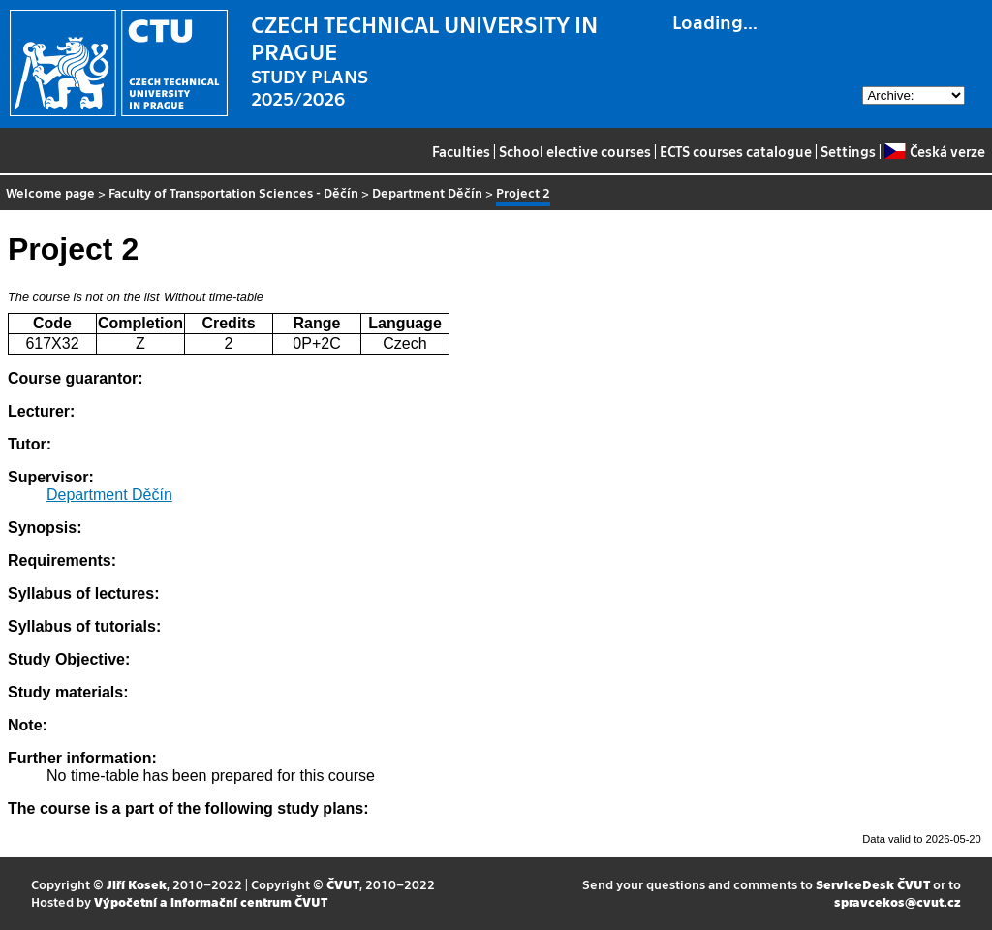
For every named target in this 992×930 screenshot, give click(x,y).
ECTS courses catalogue (736, 151)
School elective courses (575, 151)
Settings (848, 151)
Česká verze (934, 151)
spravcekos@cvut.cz (897, 901)
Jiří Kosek (137, 884)
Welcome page (50, 192)
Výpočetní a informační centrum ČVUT (210, 901)
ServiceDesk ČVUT (873, 884)
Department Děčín (427, 192)
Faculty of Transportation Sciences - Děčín (233, 192)
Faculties (461, 151)
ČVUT (342, 884)
